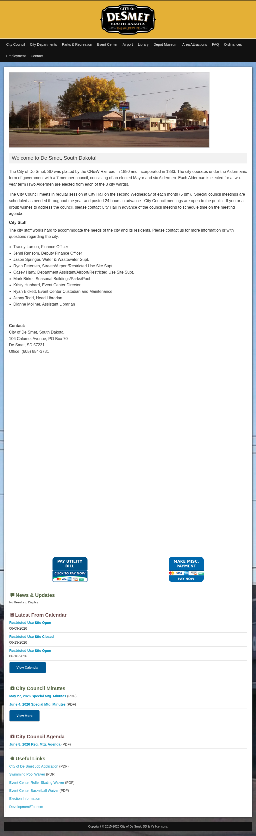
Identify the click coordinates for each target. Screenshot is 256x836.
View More (24, 716)
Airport (127, 44)
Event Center (107, 44)
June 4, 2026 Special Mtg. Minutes (37, 704)
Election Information (24, 799)
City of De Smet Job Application (33, 766)
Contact (37, 56)
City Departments (43, 44)
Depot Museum (165, 44)
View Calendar (27, 667)
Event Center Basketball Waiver (33, 791)
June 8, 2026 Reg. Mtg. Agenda (34, 744)
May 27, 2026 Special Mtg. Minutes (37, 696)
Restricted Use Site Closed (31, 637)
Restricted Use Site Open (30, 623)
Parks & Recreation (77, 44)
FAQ (215, 44)
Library (143, 44)
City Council (15, 44)
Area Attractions (194, 44)
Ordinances (233, 44)
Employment (16, 56)
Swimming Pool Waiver (27, 774)
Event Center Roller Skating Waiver (36, 783)
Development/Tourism (26, 807)
